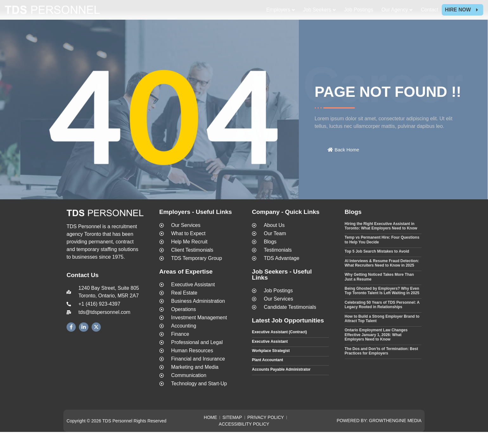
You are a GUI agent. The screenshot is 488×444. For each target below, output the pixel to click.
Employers (278, 9)
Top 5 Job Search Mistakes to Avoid (377, 263)
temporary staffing (96, 261)
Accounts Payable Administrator (281, 381)
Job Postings (358, 9)
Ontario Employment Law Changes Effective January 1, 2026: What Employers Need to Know (376, 347)
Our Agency (395, 9)
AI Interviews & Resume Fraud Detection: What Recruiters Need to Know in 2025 (382, 274)
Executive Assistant (270, 353)
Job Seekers (317, 9)
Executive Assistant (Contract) (279, 344)
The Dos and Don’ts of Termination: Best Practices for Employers (381, 362)
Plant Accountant (267, 372)
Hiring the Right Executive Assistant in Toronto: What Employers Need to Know (381, 237)
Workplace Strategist (271, 363)
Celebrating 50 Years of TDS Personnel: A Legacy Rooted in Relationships (382, 316)
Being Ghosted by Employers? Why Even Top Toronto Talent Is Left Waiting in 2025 (382, 302)
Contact (429, 9)
